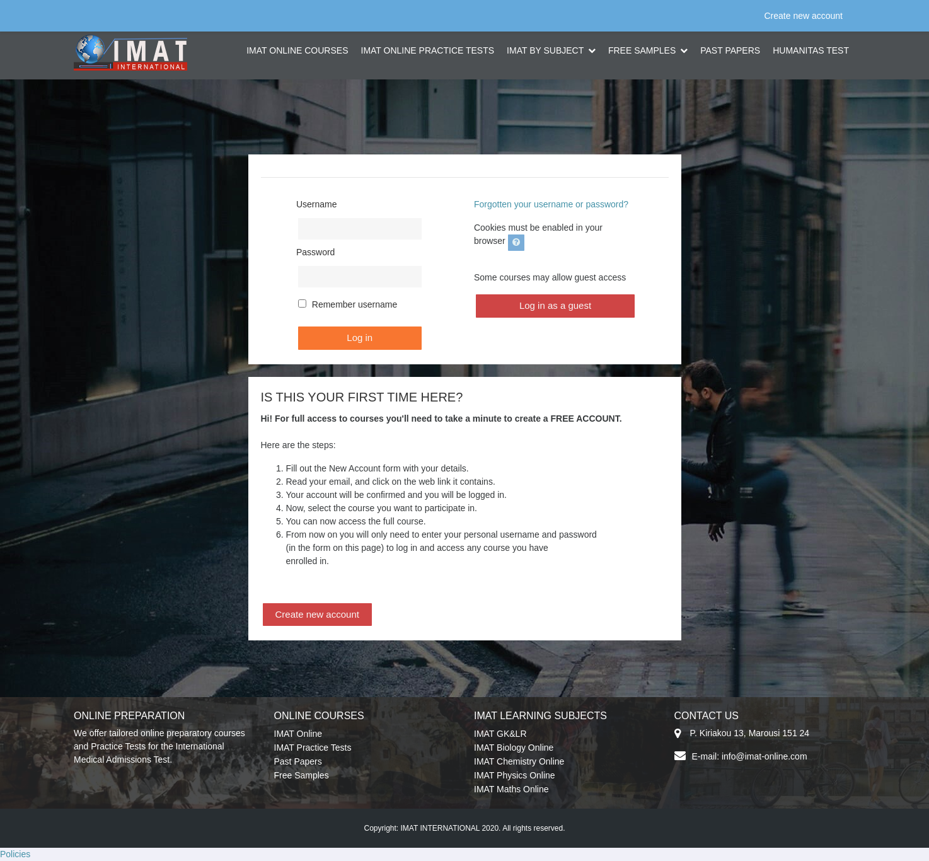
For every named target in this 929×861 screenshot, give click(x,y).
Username (316, 204)
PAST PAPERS (730, 50)
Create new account (803, 16)
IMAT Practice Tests (313, 748)
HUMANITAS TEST (811, 50)
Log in (359, 337)
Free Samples (301, 775)
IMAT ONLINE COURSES (297, 50)
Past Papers (298, 761)
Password (315, 252)
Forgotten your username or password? (551, 204)
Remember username (354, 304)
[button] (516, 242)
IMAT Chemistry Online (519, 761)
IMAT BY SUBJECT (546, 50)
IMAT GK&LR (500, 734)
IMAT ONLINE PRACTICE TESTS (428, 50)
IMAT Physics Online (514, 775)
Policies (15, 854)
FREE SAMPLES (643, 50)
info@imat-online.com (764, 756)
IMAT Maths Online (511, 789)
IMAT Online (298, 734)
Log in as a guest (555, 305)
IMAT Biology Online (513, 748)
